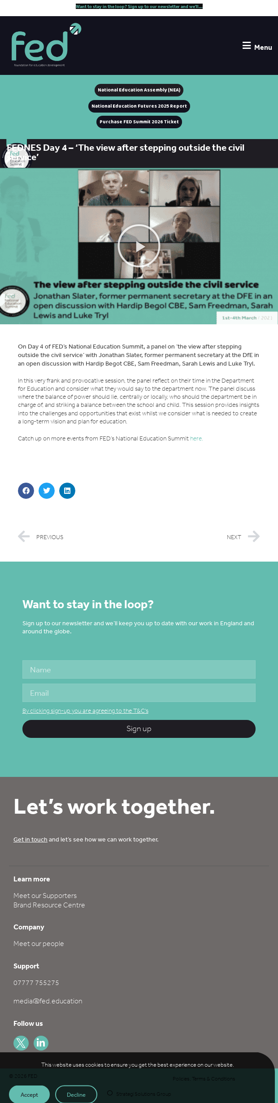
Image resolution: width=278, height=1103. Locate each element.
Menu (263, 47)
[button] (139, 245)
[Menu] (246, 45)
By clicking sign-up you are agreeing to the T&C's (85, 711)
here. (196, 438)
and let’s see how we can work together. (86, 839)
